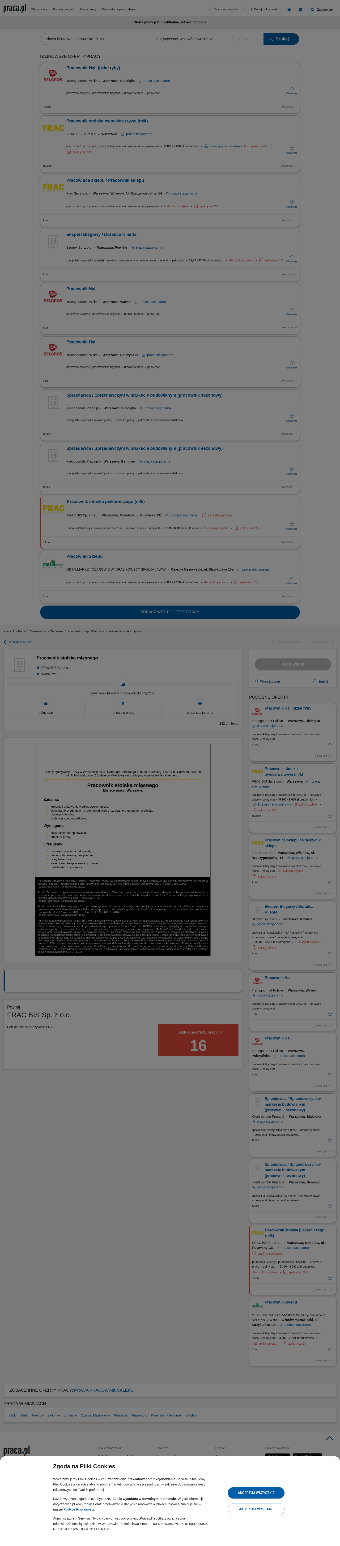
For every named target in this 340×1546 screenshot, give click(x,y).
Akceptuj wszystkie (256, 1493)
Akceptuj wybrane (256, 1509)
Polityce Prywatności (79, 1509)
